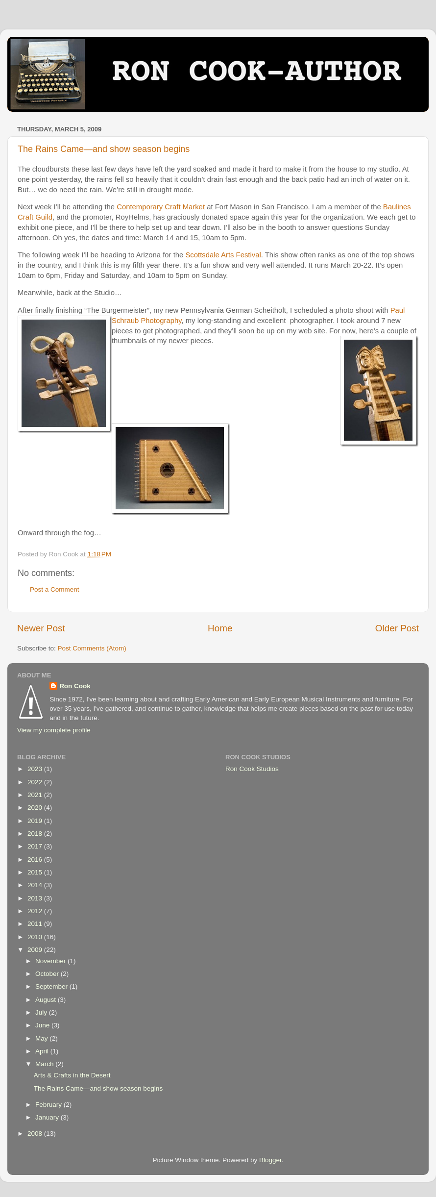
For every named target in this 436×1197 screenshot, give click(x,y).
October (48, 973)
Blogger (270, 1160)
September (52, 986)
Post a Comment (54, 589)
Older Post (397, 628)
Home (220, 628)
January (48, 1117)
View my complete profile (54, 730)
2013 (35, 898)
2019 (35, 820)
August (46, 999)
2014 (35, 885)
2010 (35, 937)
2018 (35, 833)
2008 (35, 1133)
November (51, 961)
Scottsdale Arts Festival (223, 255)
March (45, 1064)
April (42, 1051)
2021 (35, 794)
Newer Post (41, 628)
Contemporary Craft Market (161, 207)
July (42, 1012)
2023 (35, 769)
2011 (35, 923)
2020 (35, 807)
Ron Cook (75, 686)
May (42, 1038)
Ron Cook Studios (252, 769)
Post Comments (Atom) (92, 648)
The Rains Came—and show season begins (104, 149)
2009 (35, 949)
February (49, 1104)
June (43, 1025)
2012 (35, 911)
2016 (35, 859)
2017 (35, 846)
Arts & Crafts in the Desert (72, 1075)
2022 (35, 782)
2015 (35, 872)
